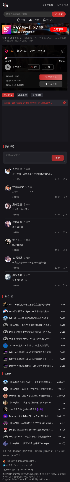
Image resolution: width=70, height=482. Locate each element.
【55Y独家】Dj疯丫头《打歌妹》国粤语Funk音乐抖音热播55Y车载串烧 (31, 402)
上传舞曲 (47, 5)
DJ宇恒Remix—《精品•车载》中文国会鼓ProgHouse (31, 436)
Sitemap (6, 455)
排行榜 (34, 19)
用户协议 (38, 451)
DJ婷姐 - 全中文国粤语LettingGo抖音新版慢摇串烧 (31, 396)
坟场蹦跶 (17, 257)
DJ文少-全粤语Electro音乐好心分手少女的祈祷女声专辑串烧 (31, 366)
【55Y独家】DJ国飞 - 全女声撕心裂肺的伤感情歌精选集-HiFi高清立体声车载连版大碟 (31, 389)
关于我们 (6, 451)
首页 (4, 38)
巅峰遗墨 (17, 204)
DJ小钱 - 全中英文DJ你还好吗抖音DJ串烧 (29, 318)
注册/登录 (62, 5)
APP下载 (16, 455)
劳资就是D (18, 186)
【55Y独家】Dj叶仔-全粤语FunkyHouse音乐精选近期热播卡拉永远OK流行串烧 (28, 103)
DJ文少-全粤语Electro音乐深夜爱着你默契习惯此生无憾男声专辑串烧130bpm (31, 352)
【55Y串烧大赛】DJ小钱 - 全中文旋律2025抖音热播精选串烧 (31, 382)
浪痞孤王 (17, 240)
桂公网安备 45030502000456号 (21, 461)
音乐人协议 (59, 451)
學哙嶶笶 (17, 222)
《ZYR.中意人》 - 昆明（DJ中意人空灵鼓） (29, 345)
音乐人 (48, 19)
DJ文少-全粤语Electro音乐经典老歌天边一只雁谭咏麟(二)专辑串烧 (31, 359)
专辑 (21, 19)
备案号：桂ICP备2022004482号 (18, 469)
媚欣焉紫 (17, 275)
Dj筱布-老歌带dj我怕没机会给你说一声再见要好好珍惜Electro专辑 (31, 332)
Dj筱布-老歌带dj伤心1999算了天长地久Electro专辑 (31, 338)
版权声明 (27, 451)
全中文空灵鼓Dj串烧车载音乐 (26, 409)
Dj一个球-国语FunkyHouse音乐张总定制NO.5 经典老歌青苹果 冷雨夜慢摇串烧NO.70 (31, 311)
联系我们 (17, 451)
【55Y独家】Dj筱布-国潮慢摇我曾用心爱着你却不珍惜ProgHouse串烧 (31, 325)
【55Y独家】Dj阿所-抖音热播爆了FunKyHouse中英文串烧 (31, 443)
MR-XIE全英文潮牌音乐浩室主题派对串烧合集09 (31, 304)
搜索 (59, 14)
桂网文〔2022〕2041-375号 (19, 465)
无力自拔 (17, 169)
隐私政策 (48, 451)
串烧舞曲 (14, 38)
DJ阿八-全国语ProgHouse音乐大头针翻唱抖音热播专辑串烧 (31, 430)
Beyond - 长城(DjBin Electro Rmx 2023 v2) (31, 416)
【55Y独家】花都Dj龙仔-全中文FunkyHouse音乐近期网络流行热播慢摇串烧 (31, 423)
